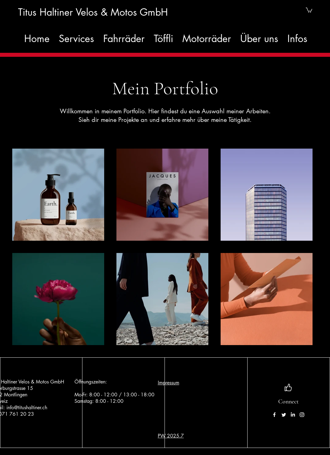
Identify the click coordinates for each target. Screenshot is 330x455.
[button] (309, 10)
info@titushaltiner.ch (26, 407)
